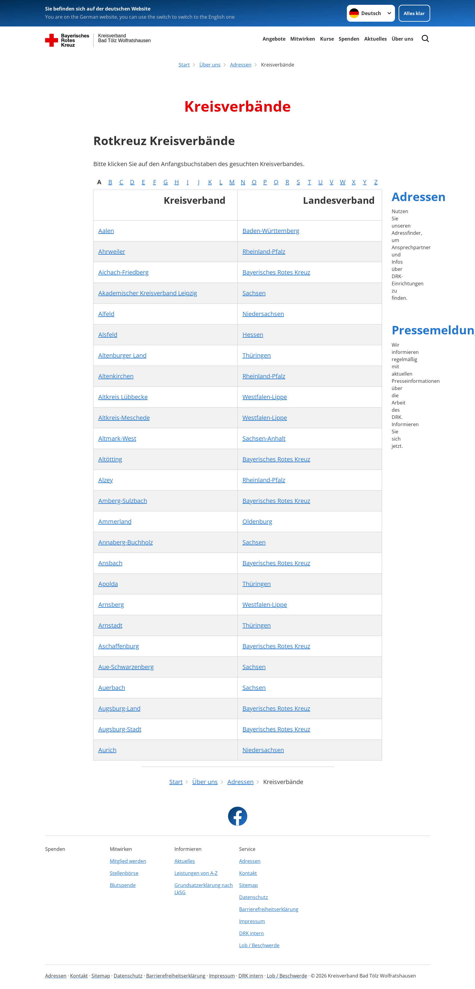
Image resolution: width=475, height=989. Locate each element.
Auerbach (111, 688)
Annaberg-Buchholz (125, 542)
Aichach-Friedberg (123, 272)
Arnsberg (111, 604)
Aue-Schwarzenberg (126, 667)
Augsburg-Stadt (119, 729)
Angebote (274, 39)
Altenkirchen (116, 376)
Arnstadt (110, 625)
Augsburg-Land (119, 708)
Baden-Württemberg (270, 231)
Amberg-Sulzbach (122, 501)
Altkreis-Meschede (124, 418)
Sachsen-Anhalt (263, 438)
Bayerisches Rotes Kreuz (276, 272)
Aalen (106, 231)
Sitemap (248, 885)
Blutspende (123, 885)
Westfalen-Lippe (264, 397)
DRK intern (251, 933)
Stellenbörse (124, 873)
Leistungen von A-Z (195, 873)
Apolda (108, 584)
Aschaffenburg (118, 646)
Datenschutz (253, 897)
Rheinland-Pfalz (263, 251)
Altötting (110, 459)
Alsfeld (107, 334)
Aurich (107, 750)
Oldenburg (257, 521)
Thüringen (256, 355)
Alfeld (106, 314)
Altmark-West (117, 438)
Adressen (419, 196)
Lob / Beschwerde (259, 945)
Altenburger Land (122, 355)
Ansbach (110, 563)
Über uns (402, 39)
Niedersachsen (263, 314)
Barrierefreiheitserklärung (268, 909)
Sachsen (254, 293)
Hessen (252, 334)
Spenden (349, 39)
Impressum (252, 921)
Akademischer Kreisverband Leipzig (147, 293)
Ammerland (114, 521)
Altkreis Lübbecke (123, 397)
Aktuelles (375, 39)
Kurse (327, 39)
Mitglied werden (128, 861)
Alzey (105, 480)
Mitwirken (302, 39)
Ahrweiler (111, 251)
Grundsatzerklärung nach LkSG (203, 889)
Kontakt (248, 873)
